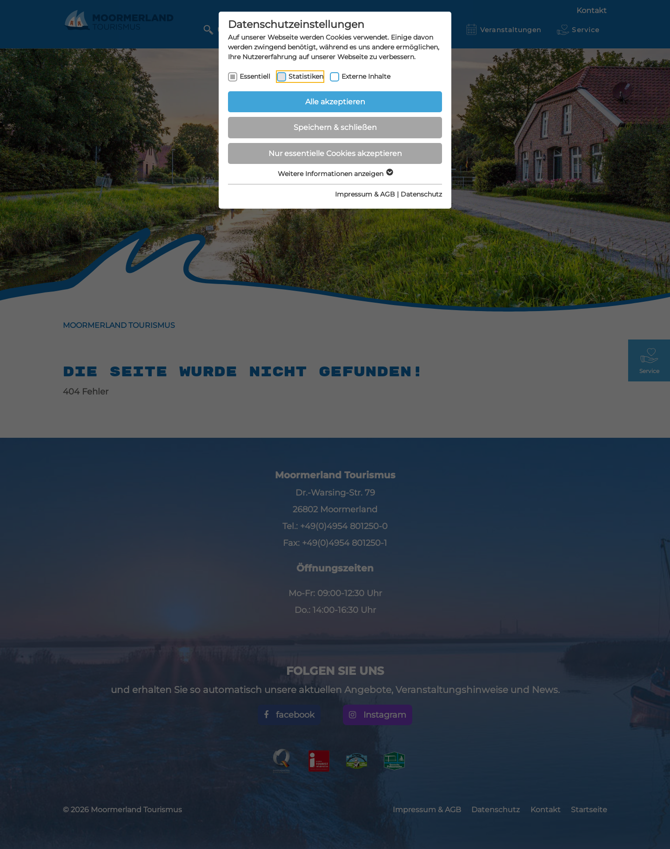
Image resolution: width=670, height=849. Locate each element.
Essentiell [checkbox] (255, 76)
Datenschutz (421, 194)
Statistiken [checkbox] (305, 76)
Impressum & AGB (365, 194)
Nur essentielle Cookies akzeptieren (335, 153)
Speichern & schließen (335, 127)
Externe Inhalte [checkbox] (366, 76)
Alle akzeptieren (335, 101)
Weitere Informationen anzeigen (335, 174)
